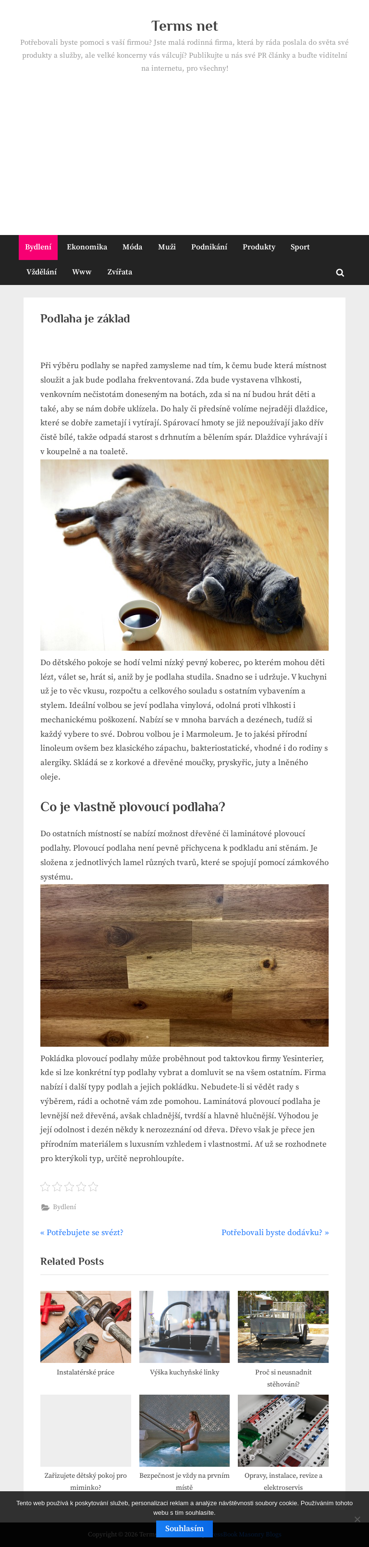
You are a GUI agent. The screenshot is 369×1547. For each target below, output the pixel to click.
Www (82, 272)
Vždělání (41, 272)
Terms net (184, 25)
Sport (300, 247)
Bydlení (38, 247)
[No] (357, 1519)
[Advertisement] (184, 147)
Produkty (259, 247)
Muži (167, 247)
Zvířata (120, 272)
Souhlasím (184, 1528)
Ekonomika (87, 247)
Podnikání (209, 247)
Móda (132, 247)
